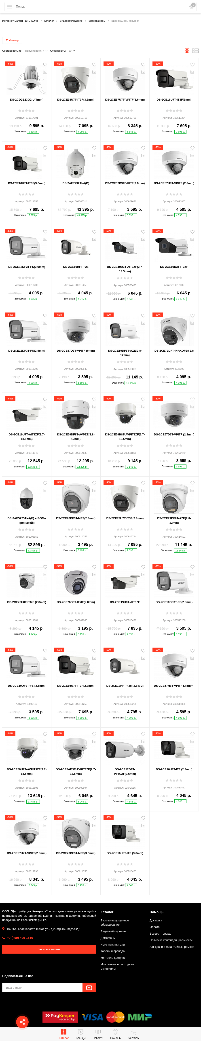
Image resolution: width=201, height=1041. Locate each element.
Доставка (156, 920)
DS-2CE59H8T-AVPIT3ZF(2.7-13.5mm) (125, 437)
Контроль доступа (113, 957)
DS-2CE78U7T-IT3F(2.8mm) (125, 518)
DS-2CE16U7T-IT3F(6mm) (174, 99)
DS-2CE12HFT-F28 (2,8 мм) (125, 685)
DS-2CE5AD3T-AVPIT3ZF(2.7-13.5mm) (76, 771)
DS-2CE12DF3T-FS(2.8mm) (26, 350)
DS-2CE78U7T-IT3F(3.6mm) (76, 99)
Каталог (107, 912)
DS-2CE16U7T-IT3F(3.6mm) (26, 183)
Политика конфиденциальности (171, 940)
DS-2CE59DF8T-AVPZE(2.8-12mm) (75, 437)
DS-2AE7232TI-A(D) (75, 183)
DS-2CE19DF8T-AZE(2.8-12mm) (125, 353)
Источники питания (113, 944)
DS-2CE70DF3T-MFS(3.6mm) (75, 853)
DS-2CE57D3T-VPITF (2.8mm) (174, 434)
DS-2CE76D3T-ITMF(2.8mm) (76, 602)
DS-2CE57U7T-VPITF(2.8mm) (27, 853)
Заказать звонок (49, 949)
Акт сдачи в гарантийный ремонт (172, 946)
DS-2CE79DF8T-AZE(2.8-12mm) (174, 520)
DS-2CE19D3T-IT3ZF (174, 266)
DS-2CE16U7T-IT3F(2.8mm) (76, 685)
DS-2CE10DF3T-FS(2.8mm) (174, 602)
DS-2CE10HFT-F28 (75, 266)
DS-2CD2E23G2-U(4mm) (26, 99)
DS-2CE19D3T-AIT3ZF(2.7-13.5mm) (125, 269)
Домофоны (108, 938)
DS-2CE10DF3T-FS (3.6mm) (26, 685)
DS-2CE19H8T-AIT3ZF (125, 602)
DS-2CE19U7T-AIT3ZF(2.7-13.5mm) (27, 437)
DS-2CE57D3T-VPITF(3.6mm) (125, 183)
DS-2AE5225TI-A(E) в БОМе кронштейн (26, 520)
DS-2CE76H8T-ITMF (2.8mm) (26, 602)
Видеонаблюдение (113, 931)
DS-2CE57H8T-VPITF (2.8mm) (174, 183)
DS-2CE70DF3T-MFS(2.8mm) (75, 518)
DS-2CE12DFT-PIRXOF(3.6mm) (125, 771)
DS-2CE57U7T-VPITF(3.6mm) (125, 99)
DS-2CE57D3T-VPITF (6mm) (76, 350)
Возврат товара (160, 933)
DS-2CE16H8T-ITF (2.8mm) (174, 769)
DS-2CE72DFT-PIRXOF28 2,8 (174, 350)
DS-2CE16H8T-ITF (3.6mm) (125, 853)
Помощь (156, 912)
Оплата (155, 927)
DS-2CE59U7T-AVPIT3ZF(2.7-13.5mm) (27, 771)
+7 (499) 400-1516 (20, 938)
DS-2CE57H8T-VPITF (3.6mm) (174, 685)
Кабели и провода (113, 951)
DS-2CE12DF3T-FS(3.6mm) (26, 266)
